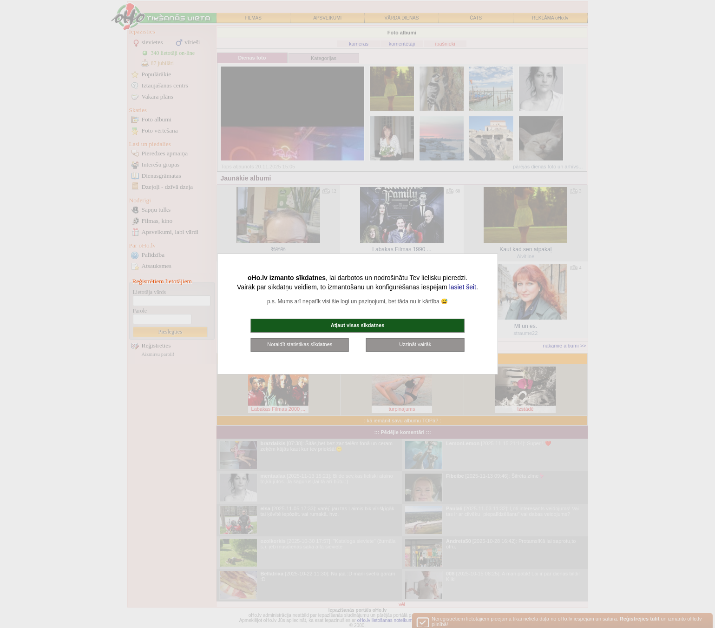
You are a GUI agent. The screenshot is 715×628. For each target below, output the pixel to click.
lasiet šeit (462, 287)
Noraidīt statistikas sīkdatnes (299, 344)
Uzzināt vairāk (415, 344)
